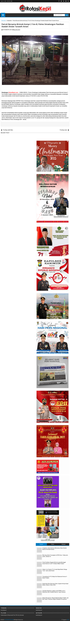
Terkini (52, 544)
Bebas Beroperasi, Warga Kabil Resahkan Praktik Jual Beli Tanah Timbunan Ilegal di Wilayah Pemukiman (55, 598)
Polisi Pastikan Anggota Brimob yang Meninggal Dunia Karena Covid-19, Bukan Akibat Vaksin (54, 563)
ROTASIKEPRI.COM (8, 619)
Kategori (64, 544)
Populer (41, 544)
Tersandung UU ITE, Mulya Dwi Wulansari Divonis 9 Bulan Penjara (54, 577)
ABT (68, 619)
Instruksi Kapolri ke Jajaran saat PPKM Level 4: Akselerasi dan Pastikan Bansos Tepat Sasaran (54, 591)
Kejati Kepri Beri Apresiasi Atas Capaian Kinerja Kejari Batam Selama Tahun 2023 (55, 584)
